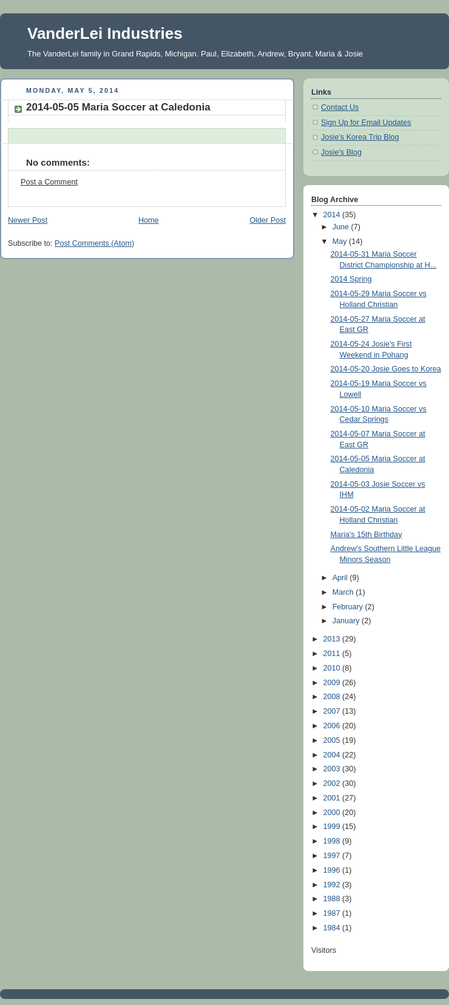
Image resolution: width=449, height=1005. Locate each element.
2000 (333, 812)
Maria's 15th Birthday (366, 534)
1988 (333, 899)
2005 (333, 740)
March (344, 592)
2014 (333, 215)
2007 (333, 711)
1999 (333, 826)
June (342, 227)
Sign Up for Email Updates (366, 122)
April (341, 578)
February (349, 607)
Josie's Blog (341, 152)
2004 (333, 755)
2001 (333, 798)
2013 (333, 639)
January (347, 621)
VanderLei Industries (105, 33)
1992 (333, 885)
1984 (333, 928)
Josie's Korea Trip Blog (360, 137)
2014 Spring (351, 279)
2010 (333, 668)
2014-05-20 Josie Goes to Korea (386, 369)
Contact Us (340, 107)
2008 (333, 696)
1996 (333, 870)
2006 (333, 726)
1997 (333, 855)
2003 (333, 769)
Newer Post (27, 220)
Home (148, 220)
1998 (333, 841)
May (341, 241)
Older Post (267, 220)
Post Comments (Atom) (94, 243)
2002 (333, 783)
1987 (333, 913)
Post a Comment (49, 182)
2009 (333, 682)
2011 (333, 653)
